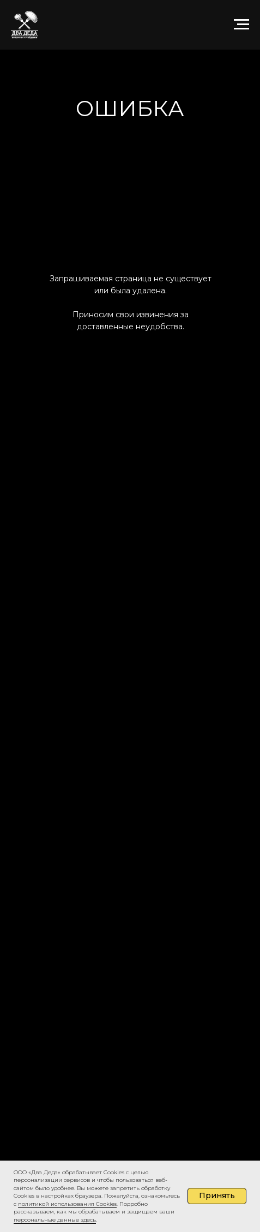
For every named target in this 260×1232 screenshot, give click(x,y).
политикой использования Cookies (67, 1203)
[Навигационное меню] (241, 24)
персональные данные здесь (55, 1219)
